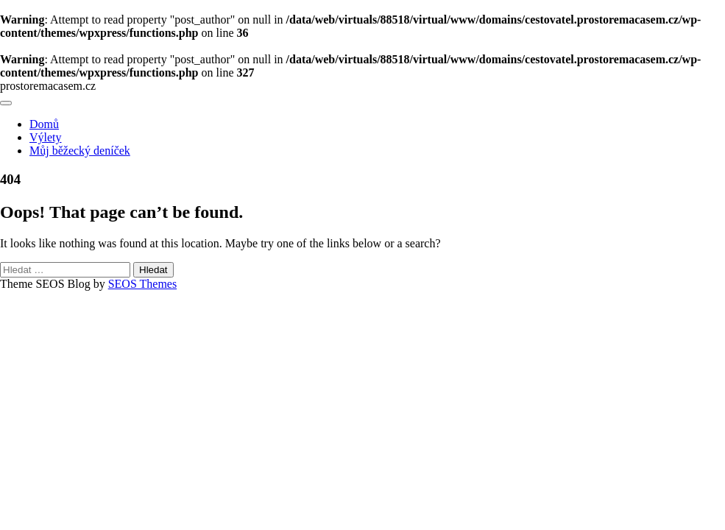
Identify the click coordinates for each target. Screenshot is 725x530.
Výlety (45, 137)
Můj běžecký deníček (79, 150)
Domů (44, 124)
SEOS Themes (142, 284)
